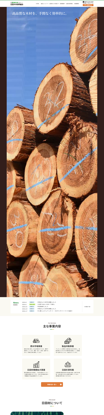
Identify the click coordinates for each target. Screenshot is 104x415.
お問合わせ (89, 5)
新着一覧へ (88, 306)
